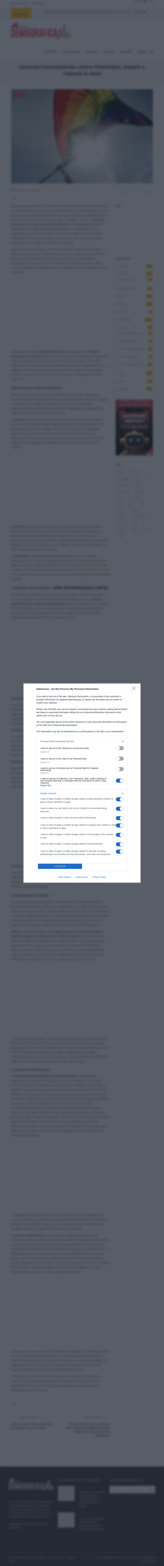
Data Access (82, 877)
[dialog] (82, 783)
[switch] (120, 748)
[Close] (135, 689)
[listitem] (82, 741)
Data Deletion (64, 877)
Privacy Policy (99, 877)
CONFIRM (60, 866)
